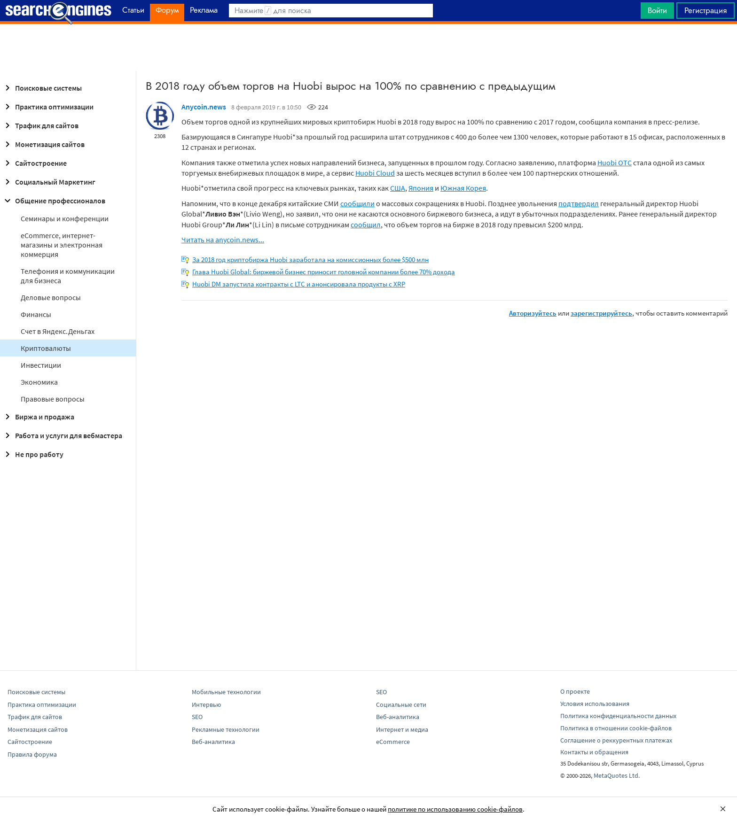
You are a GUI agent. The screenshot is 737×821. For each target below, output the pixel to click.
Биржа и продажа (38, 416)
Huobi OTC (614, 162)
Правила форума (32, 754)
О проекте (575, 691)
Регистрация (705, 10)
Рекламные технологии (225, 729)
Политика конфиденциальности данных (618, 716)
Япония (420, 188)
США (397, 188)
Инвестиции (41, 365)
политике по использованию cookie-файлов (455, 809)
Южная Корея (463, 188)
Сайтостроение (34, 163)
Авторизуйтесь (533, 313)
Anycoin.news (203, 106)
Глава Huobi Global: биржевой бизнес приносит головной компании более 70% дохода (323, 271)
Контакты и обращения (594, 752)
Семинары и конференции (65, 218)
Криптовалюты (46, 348)
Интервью (206, 704)
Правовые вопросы (53, 398)
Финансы (36, 314)
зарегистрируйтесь (601, 313)
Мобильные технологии (226, 692)
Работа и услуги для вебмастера (62, 435)
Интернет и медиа (402, 729)
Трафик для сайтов (40, 125)
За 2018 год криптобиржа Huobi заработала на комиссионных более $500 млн (310, 259)
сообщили (357, 203)
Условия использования (594, 703)
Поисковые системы (42, 87)
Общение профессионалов (53, 200)
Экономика (39, 382)
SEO (197, 717)
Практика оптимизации (48, 106)
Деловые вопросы (51, 297)
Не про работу (32, 454)
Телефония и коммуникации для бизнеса (68, 275)
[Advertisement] (368, 47)
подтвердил (578, 203)
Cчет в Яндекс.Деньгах (57, 331)
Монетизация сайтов (43, 144)
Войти (657, 10)
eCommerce (393, 741)
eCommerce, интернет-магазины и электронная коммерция (61, 245)
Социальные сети (401, 704)
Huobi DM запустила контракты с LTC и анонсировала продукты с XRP (298, 283)
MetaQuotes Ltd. (617, 775)
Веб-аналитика (213, 741)
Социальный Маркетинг (48, 181)
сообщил (366, 224)
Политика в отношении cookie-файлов (616, 728)
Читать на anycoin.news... (222, 239)
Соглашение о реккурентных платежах (616, 740)
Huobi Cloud (375, 173)
